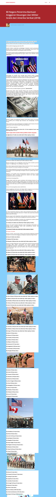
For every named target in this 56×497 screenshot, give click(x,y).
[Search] (46, 2)
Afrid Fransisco (10, 2)
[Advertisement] (22, 34)
